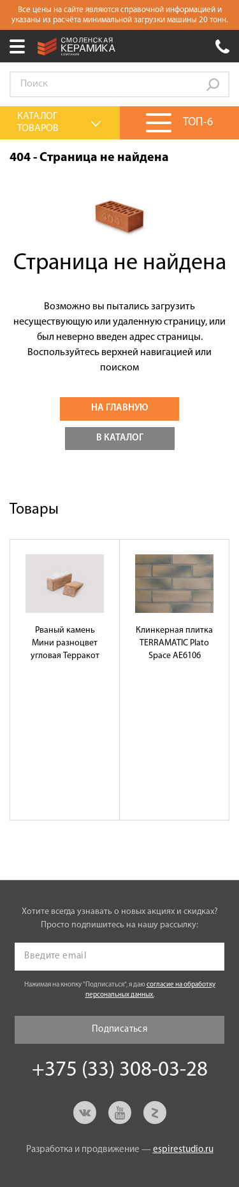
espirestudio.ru (183, 1150)
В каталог (119, 438)
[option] (65, 679)
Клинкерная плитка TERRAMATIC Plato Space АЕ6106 (174, 643)
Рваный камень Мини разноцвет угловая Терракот (65, 643)
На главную (119, 408)
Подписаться (119, 1029)
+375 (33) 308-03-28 (222, 46)
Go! (212, 84)
